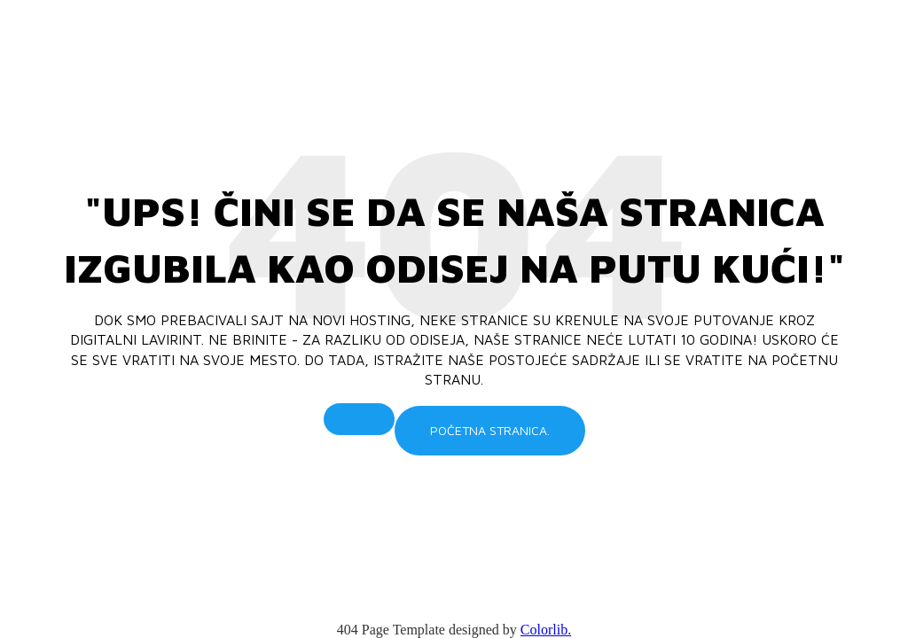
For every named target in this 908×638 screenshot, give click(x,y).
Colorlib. (546, 629)
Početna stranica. (490, 430)
